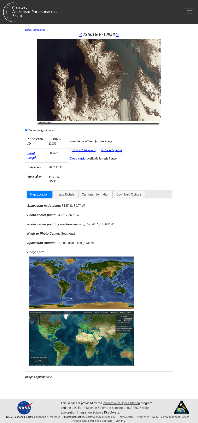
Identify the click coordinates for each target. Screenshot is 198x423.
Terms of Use (126, 416)
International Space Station (121, 403)
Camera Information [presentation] (95, 194)
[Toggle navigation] (189, 12)
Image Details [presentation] (65, 194)
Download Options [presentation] (129, 194)
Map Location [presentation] (39, 194)
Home (28, 29)
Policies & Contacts (101, 420)
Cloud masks (77, 158)
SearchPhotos (38, 29)
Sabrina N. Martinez (48, 416)
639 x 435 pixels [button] (111, 150)
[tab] (39, 194)
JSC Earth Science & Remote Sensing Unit (100, 408)
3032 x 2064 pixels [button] (84, 150)
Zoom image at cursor (40, 130)
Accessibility (80, 420)
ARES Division (139, 408)
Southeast (51, 233)
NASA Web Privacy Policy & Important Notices (163, 416)
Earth (35, 252)
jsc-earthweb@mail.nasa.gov (98, 416)
